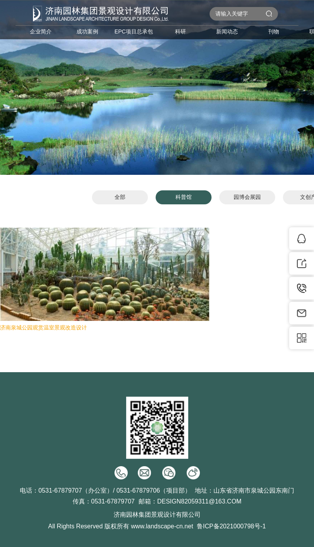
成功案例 (87, 31)
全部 (119, 197)
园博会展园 (247, 197)
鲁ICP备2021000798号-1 (231, 526)
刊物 (273, 31)
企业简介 (41, 31)
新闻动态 (227, 31)
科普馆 (183, 197)
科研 (180, 31)
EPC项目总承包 (133, 31)
